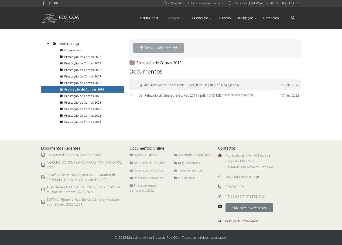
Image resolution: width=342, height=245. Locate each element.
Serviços (174, 18)
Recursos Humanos (146, 178)
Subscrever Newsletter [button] (249, 208)
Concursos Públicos (146, 170)
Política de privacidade (242, 221)
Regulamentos (187, 163)
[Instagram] (49, 3)
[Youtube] (56, 3)
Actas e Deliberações (148, 163)
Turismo (224, 18)
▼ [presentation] (48, 43)
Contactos (271, 18)
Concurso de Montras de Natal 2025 (74, 155)
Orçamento (184, 177)
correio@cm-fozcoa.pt (208, 3)
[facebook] (44, 3)
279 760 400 (176, 3)
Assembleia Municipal (192, 155)
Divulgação (244, 18)
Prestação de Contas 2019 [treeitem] (84, 89)
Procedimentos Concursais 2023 (143, 187)
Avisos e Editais (143, 155)
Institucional (149, 18)
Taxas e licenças (188, 170)
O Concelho (199, 18)
